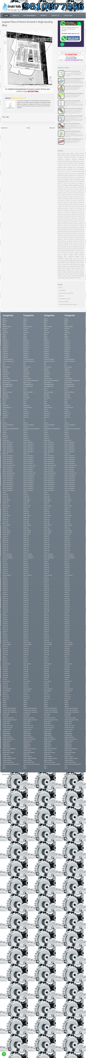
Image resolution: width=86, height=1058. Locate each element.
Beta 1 (69, 153)
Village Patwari (67, 272)
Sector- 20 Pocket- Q (8, 482)
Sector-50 (81, 233)
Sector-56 (81, 235)
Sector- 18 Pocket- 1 (78, 183)
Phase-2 (82, 177)
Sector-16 (60, 220)
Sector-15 (75, 216)
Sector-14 (68, 214)
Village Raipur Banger (78, 272)
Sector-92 (72, 249)
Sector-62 (66, 239)
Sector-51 (60, 235)
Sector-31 (65, 227)
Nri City (76, 175)
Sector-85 (65, 247)
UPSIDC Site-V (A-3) (7, 727)
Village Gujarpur (71, 268)
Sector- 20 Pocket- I (78, 195)
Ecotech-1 (60, 157)
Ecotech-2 (67, 159)
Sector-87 (70, 247)
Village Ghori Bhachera (9, 739)
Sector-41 (81, 229)
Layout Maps (62, 290)
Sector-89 (81, 247)
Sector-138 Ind (62, 214)
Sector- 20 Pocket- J (63, 197)
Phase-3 (72, 179)
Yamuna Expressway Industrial (66, 277)
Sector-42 (60, 231)
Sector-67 (60, 243)
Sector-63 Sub (80, 239)
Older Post (52, 128)
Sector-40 (76, 229)
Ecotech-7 (60, 161)
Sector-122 (66, 210)
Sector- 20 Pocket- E (68, 193)
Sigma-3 (60, 254)
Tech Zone (76, 258)
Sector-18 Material (63, 222)
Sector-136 (81, 212)
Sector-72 (81, 243)
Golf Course (67, 165)
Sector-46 (81, 231)
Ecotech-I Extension (74, 161)
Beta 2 (73, 153)
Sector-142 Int (63, 216)
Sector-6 (76, 237)
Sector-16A (66, 220)
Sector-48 (65, 233)
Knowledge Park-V (7, 386)
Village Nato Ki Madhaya (9, 748)
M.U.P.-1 (64, 171)
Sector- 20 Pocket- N (74, 198)
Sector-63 (72, 239)
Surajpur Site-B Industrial (76, 254)
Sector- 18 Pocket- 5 (8, 448)
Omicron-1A (61, 177)
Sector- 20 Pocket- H (67, 195)
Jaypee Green (62, 169)
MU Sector (63, 173)
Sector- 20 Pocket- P (72, 200)
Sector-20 (65, 223)
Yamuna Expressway (78, 276)
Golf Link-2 (81, 165)
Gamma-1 (81, 163)
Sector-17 (71, 220)
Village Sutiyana (69, 274)
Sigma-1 (77, 252)
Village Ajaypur (7, 733)
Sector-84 (60, 247)
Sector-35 (81, 227)
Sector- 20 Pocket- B (8, 457)
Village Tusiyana (67, 276)
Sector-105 (73, 206)
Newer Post (4, 128)
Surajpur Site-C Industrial (65, 256)
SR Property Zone (74, 774)
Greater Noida (62, 167)
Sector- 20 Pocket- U (74, 204)
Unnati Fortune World (8, 718)
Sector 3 (76, 181)
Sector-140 (75, 214)
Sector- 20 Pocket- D (8, 461)
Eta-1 (65, 163)
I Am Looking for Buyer (64, 299)
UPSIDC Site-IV (6, 721)
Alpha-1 (60, 153)
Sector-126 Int (80, 210)
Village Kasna (70, 270)
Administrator (18, 98)
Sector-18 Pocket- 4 (73, 222)
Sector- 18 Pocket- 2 (63, 185)
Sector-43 (65, 231)
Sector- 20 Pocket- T (64, 204)
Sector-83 (81, 245)
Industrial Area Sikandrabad (75, 167)
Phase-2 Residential (63, 179)
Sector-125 (72, 210)
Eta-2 (68, 163)
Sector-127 (60, 212)
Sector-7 (71, 243)
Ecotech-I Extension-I (8, 361)
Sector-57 (60, 237)
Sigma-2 (82, 252)
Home (6, 15)
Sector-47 (60, 233)
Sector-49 (71, 233)
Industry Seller (6, 774)
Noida (82, 173)
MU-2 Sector (70, 173)
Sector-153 (67, 218)
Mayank (82, 774)
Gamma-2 (60, 165)
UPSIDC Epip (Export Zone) (73, 260)
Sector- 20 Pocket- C (72, 191)
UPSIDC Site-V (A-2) (74, 262)
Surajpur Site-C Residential (10, 712)
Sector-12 (60, 210)
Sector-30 (60, 227)
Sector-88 (76, 247)
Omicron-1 (81, 175)
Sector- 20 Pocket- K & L (77, 197)
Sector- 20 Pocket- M (63, 198)
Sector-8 (60, 245)
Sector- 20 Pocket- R (68, 202)
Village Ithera (80, 268)
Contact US (55, 15)
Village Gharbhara (75, 266)
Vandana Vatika (68, 264)
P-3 (76, 177)
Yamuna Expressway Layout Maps (68, 304)
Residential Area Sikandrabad (11, 428)
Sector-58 (65, 237)
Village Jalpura (62, 270)
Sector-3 (82, 225)
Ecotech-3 (74, 159)
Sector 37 (60, 183)
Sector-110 (81, 208)
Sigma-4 (65, 254)
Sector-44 (70, 231)
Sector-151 (81, 216)
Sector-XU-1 (6, 694)
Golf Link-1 (74, 165)
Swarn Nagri (68, 258)
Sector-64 (69, 241)
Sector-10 (61, 206)
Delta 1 (74, 155)
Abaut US (16, 15)
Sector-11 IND (74, 208)
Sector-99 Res (71, 250)
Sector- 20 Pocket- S (8, 486)
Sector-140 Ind (6, 531)
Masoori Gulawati (76, 171)
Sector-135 (74, 212)
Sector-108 (60, 208)
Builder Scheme (79, 153)
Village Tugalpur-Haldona (9, 758)
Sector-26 (60, 225)
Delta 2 (78, 155)
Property (44, 15)
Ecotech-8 (65, 161)
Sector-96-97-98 (63, 250)
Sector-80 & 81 (67, 245)
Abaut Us (61, 296)
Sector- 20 (66, 189)
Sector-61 (60, 239)
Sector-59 (71, 237)
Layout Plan (68, 15)
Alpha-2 (64, 153)
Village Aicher (76, 264)
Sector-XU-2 (64, 252)
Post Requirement (30, 15)
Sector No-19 (67, 183)
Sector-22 (70, 223)
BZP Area (60, 155)
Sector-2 (60, 223)
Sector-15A (81, 218)
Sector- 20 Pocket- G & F (9, 465)
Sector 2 (72, 181)
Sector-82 (75, 245)
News (78, 173)
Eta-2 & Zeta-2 (74, 163)
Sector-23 (76, 223)
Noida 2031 (61, 175)
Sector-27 (66, 225)
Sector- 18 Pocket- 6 (71, 187)
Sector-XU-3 (71, 252)
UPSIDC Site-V (65, 262)
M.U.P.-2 (69, 171)
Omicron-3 (72, 177)
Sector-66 (81, 241)
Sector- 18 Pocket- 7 (8, 452)
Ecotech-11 (74, 157)
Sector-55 (76, 235)
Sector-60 (81, 237)
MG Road (5, 394)
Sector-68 (65, 243)
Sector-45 (76, 231)
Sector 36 (81, 181)
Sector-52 (65, 235)
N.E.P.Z (75, 173)
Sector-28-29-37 (74, 225)
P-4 (78, 177)
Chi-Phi (65, 155)
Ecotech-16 (60, 159)
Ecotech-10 (67, 157)
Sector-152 (60, 218)
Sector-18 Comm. (79, 220)
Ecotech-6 (81, 159)
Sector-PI (77, 250)
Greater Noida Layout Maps (66, 293)
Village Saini (61, 274)
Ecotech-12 (81, 157)
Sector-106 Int (80, 206)
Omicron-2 (67, 177)
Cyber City (69, 155)
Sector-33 (70, 227)
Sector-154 (74, 218)
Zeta (75, 277)
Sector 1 (67, 181)
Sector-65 (75, 241)
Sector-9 (60, 249)
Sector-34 (76, 227)
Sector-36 (60, 229)
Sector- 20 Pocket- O (8, 479)
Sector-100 (67, 206)
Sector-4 (71, 229)
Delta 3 (82, 155)
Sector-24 (81, 223)
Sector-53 (70, 235)
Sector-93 (77, 249)
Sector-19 (81, 222)
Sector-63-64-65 (62, 241)
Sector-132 (67, 212)
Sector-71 (76, 243)
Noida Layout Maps (64, 301)
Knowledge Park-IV (72, 169)
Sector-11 (66, 208)
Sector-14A (70, 216)
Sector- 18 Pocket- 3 (74, 185)
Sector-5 (76, 233)
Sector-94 (5, 687)
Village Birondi (66, 266)
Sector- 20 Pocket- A (74, 189)
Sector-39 (65, 229)
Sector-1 (5, 492)
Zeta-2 (78, 277)
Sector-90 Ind (65, 249)
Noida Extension (68, 175)
